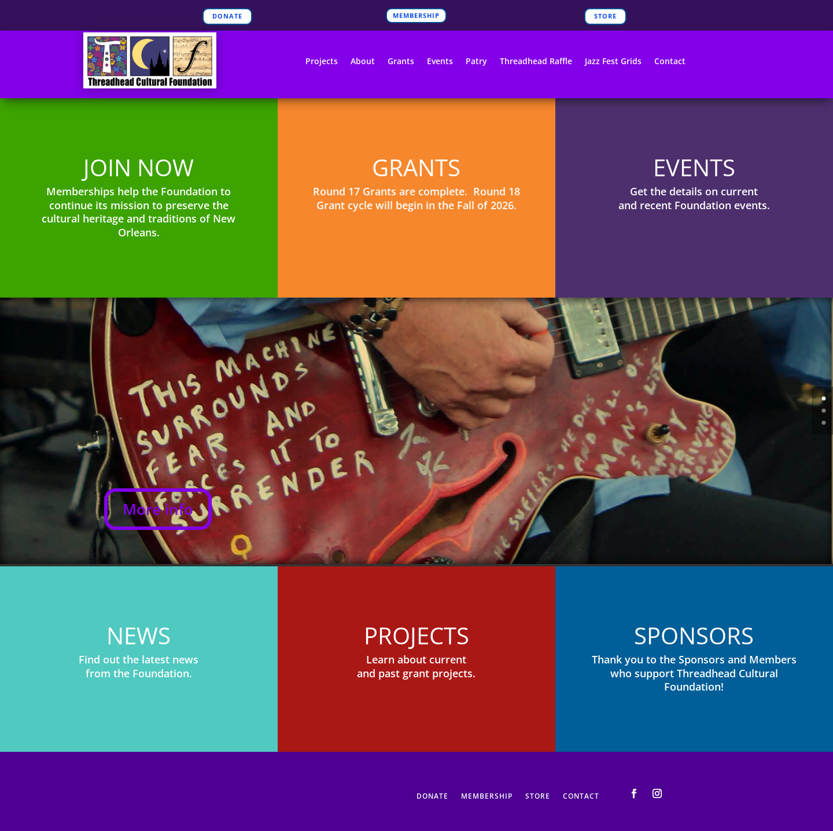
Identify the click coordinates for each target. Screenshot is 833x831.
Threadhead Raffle (536, 61)
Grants (401, 61)
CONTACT (581, 796)
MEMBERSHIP (416, 15)
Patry (476, 61)
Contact (669, 61)
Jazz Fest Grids (613, 61)
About (363, 61)
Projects (321, 61)
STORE (605, 16)
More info (158, 509)
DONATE (227, 16)
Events (440, 61)
